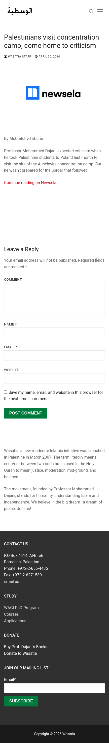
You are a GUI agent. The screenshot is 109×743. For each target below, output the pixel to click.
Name (10, 324)
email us (11, 581)
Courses (11, 614)
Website (11, 370)
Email (10, 347)
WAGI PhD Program (21, 607)
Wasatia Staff (17, 56)
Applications (15, 620)
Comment (13, 279)
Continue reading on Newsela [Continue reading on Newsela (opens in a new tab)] (30, 182)
